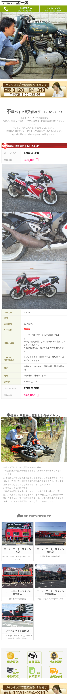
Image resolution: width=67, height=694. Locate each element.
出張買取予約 (25, 9)
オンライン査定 (53, 9)
